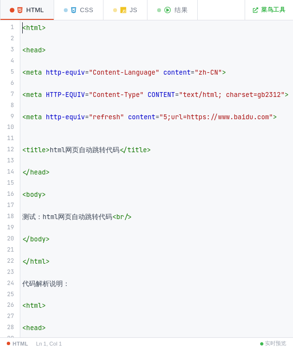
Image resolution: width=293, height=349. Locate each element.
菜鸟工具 (269, 9)
